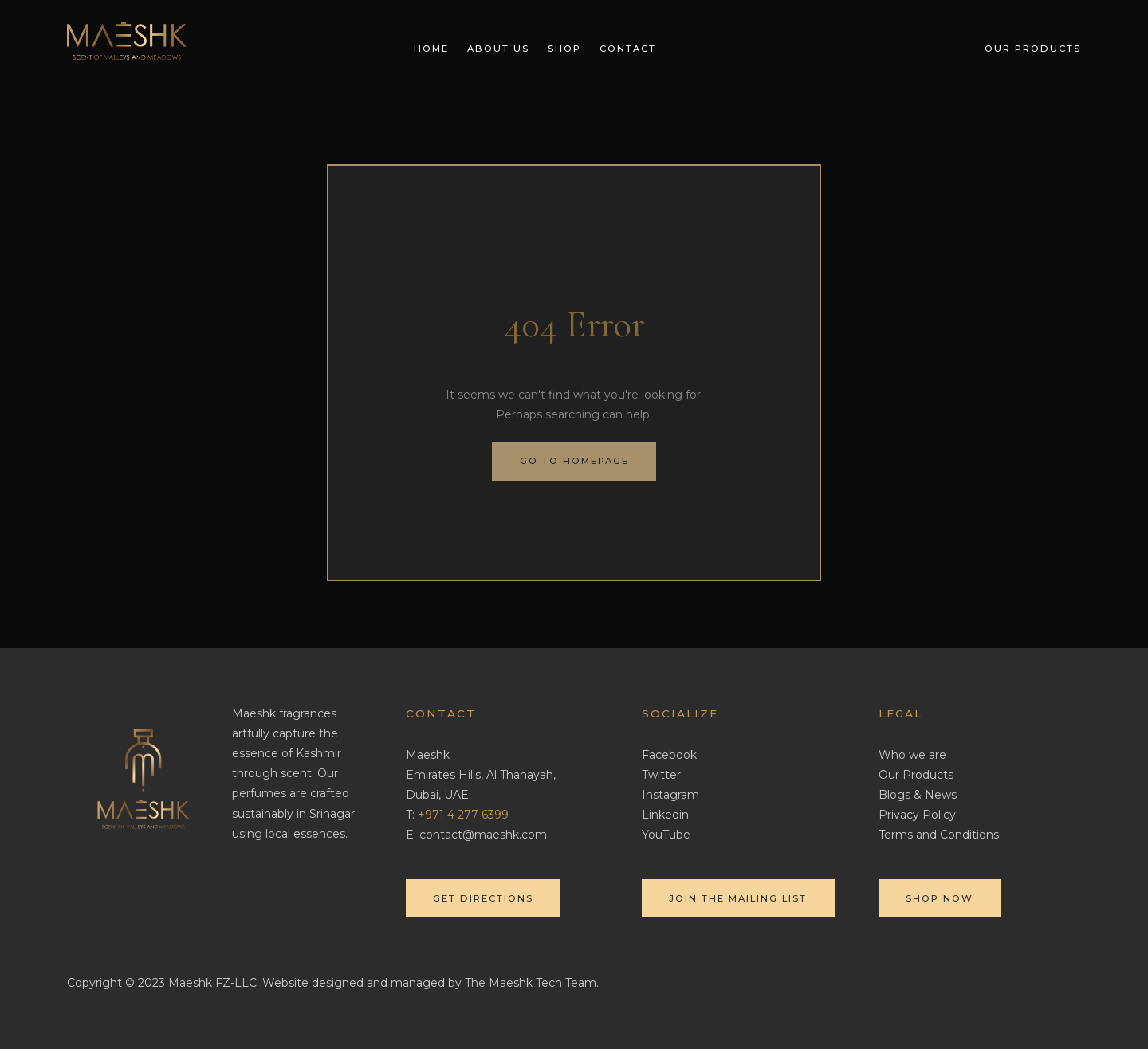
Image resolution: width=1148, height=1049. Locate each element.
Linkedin (665, 814)
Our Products (916, 775)
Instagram (670, 795)
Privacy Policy (917, 814)
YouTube (666, 834)
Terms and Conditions (939, 834)
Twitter (661, 775)
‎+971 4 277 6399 (463, 814)
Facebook (669, 755)
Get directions (483, 898)
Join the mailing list (738, 898)
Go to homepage (574, 460)
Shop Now (939, 898)
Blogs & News (918, 795)
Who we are (912, 755)
